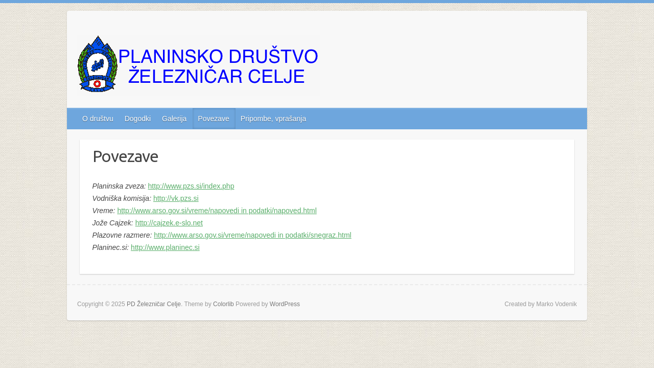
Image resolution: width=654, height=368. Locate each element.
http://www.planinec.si (165, 247)
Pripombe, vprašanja (273, 118)
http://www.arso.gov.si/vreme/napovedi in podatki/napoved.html (216, 210)
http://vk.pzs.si (176, 198)
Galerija (174, 118)
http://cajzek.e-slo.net (169, 223)
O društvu (97, 118)
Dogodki (138, 118)
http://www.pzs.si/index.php (191, 186)
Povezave (213, 118)
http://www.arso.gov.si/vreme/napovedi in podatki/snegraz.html (252, 235)
